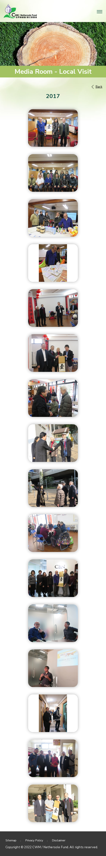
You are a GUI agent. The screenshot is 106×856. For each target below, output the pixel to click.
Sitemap (11, 840)
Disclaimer (58, 840)
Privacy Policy (34, 840)
